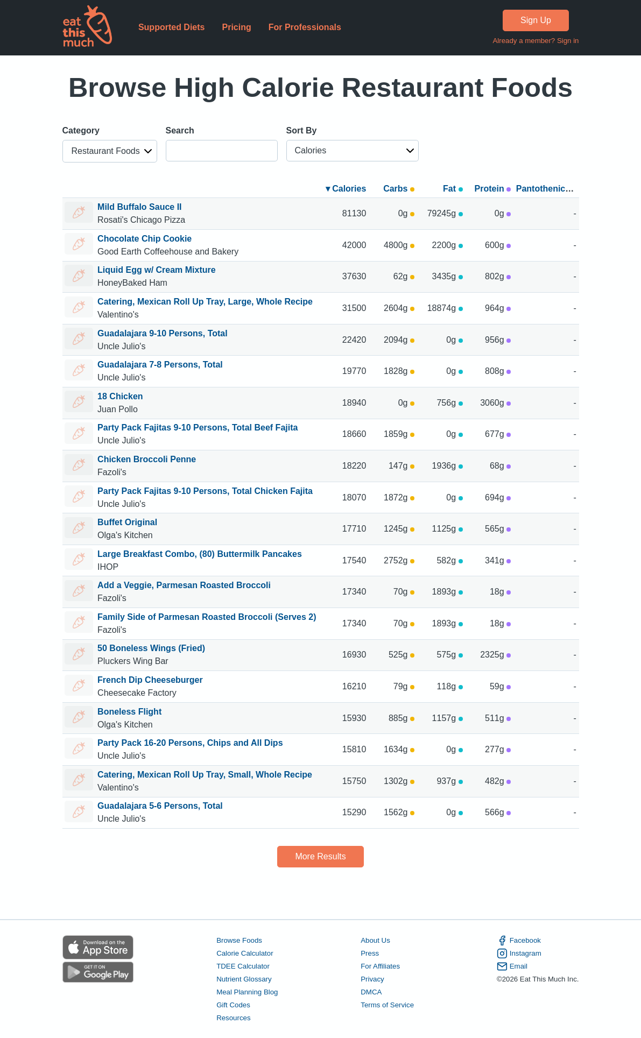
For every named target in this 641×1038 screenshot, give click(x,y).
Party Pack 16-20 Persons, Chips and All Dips (190, 742)
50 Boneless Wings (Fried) (151, 648)
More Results (320, 856)
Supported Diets (171, 27)
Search (180, 130)
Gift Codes (233, 1005)
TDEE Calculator (243, 966)
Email (512, 966)
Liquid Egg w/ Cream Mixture (156, 269)
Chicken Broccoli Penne (146, 459)
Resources (233, 1018)
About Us (375, 940)
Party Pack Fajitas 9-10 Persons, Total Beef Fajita (197, 427)
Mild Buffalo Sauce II (139, 206)
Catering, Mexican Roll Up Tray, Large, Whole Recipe (205, 301)
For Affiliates (380, 966)
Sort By (301, 130)
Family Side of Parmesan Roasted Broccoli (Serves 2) (206, 617)
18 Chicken (120, 396)
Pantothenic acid (550, 188)
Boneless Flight (129, 711)
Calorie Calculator (244, 953)
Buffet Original (127, 522)
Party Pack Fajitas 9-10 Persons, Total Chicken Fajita (205, 491)
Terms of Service (387, 1005)
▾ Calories (346, 188)
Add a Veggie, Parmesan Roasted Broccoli (184, 585)
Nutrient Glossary (243, 979)
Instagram (519, 953)
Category (81, 130)
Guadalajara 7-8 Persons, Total (160, 364)
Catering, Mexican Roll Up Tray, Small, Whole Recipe (204, 774)
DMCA (371, 992)
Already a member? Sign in (535, 41)
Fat (452, 188)
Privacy (372, 979)
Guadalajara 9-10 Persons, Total (162, 333)
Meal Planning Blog (247, 992)
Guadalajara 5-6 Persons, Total (160, 805)
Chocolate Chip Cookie (144, 238)
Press (370, 953)
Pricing (236, 27)
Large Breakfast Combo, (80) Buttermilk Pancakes (199, 554)
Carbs (398, 188)
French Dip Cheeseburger (150, 679)
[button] (109, 151)
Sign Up (535, 20)
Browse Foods (239, 940)
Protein (493, 188)
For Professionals (305, 27)
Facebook (519, 940)
